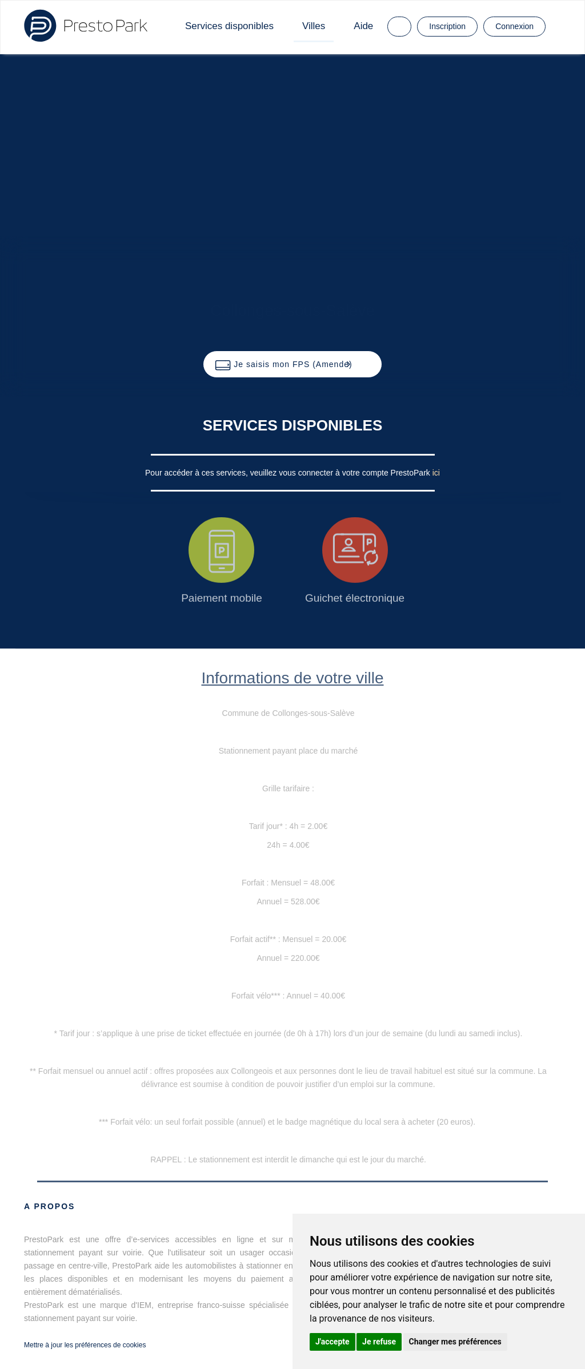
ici (436, 472)
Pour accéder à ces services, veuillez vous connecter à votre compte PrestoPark (288, 472)
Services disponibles (229, 26)
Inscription (447, 26)
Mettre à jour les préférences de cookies (85, 1345)
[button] (292, 364)
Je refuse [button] (379, 1341)
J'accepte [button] (332, 1341)
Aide (363, 26)
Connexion (514, 26)
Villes (313, 26)
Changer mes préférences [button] (455, 1341)
